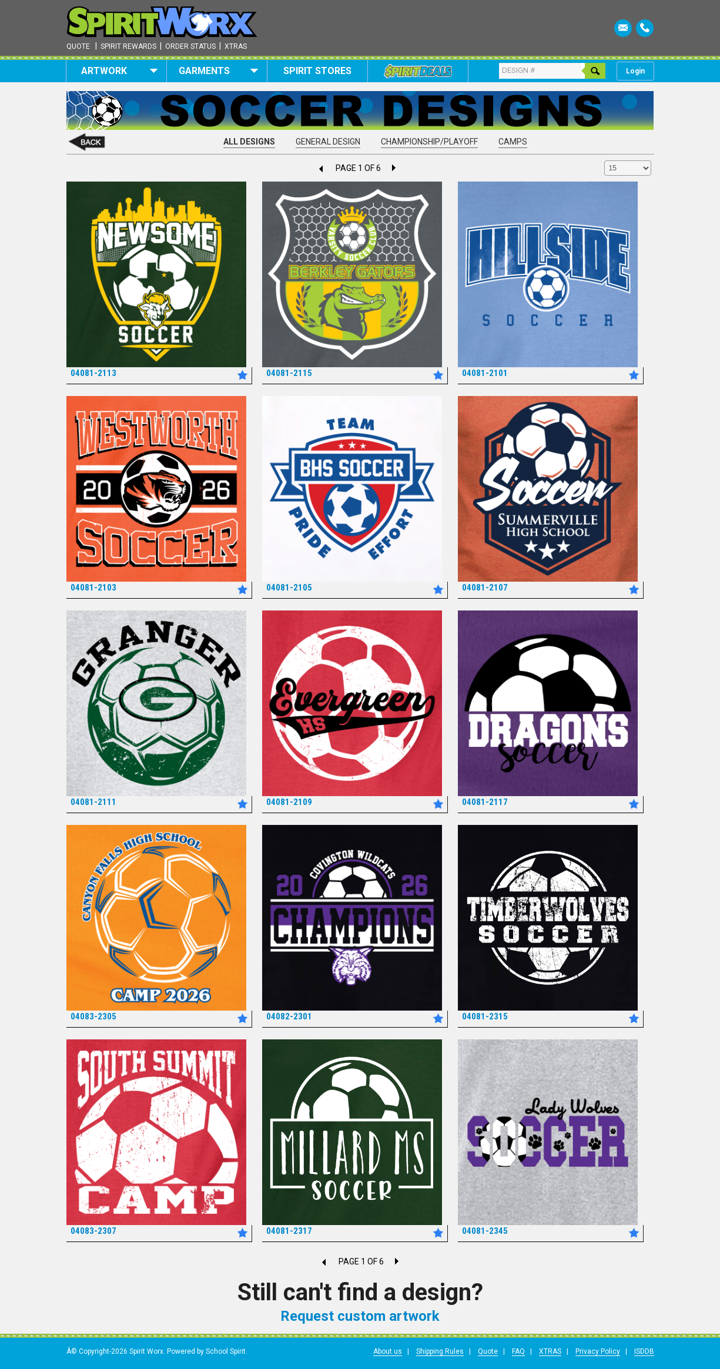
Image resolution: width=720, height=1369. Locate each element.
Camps (512, 141)
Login (635, 71)
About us (387, 1351)
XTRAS (550, 1351)
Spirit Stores (317, 70)
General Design (328, 141)
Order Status (190, 46)
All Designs (249, 141)
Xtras (236, 46)
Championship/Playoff (429, 141)
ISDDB (644, 1351)
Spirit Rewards (128, 46)
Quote (78, 46)
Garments (218, 70)
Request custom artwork (360, 1316)
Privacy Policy (597, 1351)
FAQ (518, 1351)
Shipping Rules (440, 1351)
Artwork (119, 70)
